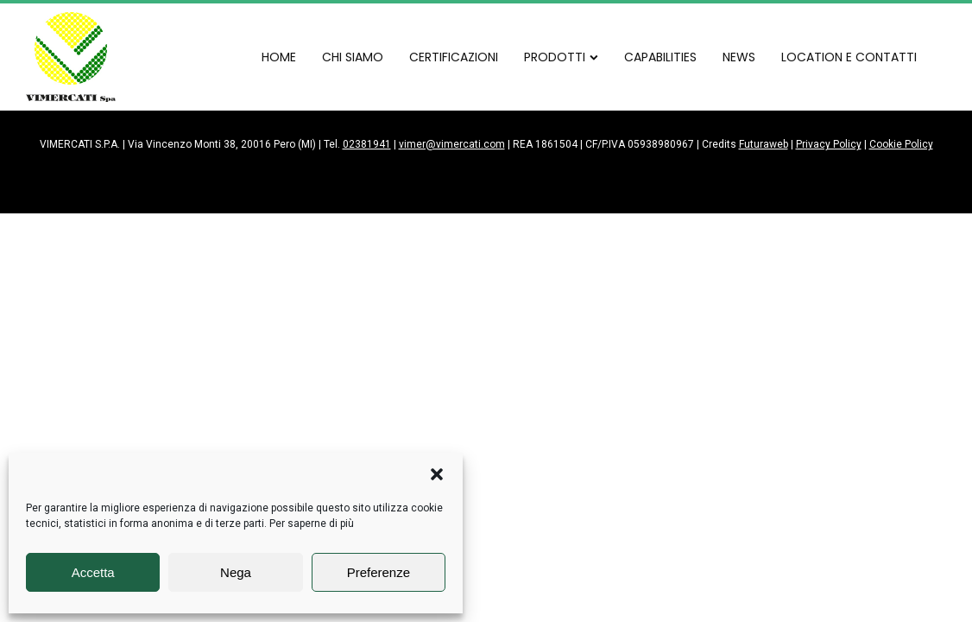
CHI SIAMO (352, 57)
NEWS (739, 57)
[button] (436, 474)
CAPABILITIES (660, 57)
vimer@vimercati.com (452, 144)
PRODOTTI (561, 57)
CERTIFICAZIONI (453, 57)
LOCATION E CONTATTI (849, 57)
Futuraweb (763, 144)
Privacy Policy (829, 144)
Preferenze (378, 572)
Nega (235, 572)
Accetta (93, 572)
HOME (279, 57)
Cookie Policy (901, 144)
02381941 (367, 144)
